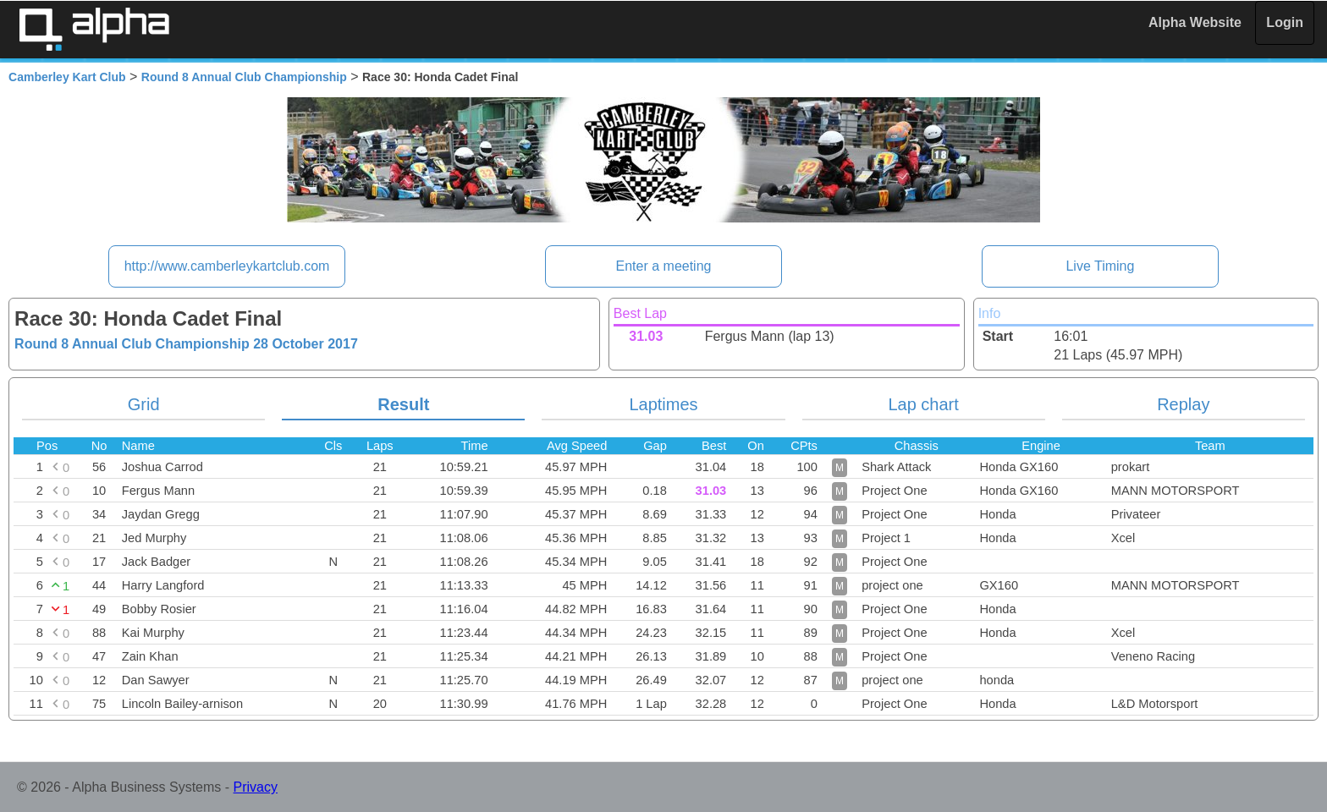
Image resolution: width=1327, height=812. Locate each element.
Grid (144, 404)
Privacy (256, 787)
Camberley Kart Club (66, 77)
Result (403, 404)
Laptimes (663, 404)
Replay (1183, 404)
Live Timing (1099, 266)
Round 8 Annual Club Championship (244, 77)
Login (1284, 22)
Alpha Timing (94, 29)
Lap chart (923, 404)
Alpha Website (1195, 22)
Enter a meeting (664, 266)
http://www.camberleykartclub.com (227, 266)
